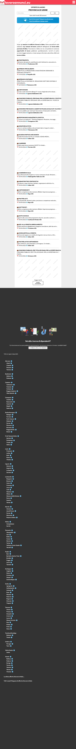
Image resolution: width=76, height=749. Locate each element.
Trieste (8, 442)
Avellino (8, 399)
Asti (7, 534)
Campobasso (10, 524)
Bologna (8, 414)
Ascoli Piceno (10, 511)
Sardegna (8, 569)
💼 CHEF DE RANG (22, 90)
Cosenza (8, 387)
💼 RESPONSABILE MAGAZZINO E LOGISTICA (30, 117)
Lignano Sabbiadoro (33, 93)
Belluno (8, 659)
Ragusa (8, 599)
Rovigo (8, 663)
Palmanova (30, 85)
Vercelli (8, 547)
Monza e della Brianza (12, 496)
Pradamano (31, 64)
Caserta (8, 404)
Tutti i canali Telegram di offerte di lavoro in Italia (18, 681)
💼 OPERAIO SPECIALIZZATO (25, 69)
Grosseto (9, 614)
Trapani (8, 603)
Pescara (8, 367)
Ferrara (8, 417)
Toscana (7, 607)
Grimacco (31, 256)
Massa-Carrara (10, 620)
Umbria (7, 641)
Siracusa (9, 601)
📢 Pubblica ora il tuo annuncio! (38, 347)
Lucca (8, 618)
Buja (29, 194)
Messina (8, 594)
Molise (7, 522)
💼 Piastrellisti (22, 198)
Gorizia (8, 438)
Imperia (8, 468)
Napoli (8, 406)
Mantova (9, 492)
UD (36, 64)
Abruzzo (7, 361)
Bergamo (9, 479)
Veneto (7, 656)
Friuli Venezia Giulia (11, 436)
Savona (8, 472)
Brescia (8, 481)
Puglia (7, 551)
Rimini (8, 432)
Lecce (8, 562)
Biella (8, 537)
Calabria (7, 382)
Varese (8, 502)
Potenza (8, 378)
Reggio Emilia (10, 429)
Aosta (8, 652)
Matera (8, 376)
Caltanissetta (10, 588)
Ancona (8, 509)
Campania (8, 397)
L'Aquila (8, 365)
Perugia (8, 644)
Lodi (7, 489)
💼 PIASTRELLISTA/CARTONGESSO (27, 242)
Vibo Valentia (10, 393)
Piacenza (9, 425)
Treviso (8, 665)
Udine (29, 138)
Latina (8, 453)
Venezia (8, 667)
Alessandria (9, 532)
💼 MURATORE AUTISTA (24, 126)
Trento (8, 637)
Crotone (8, 389)
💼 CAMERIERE (21, 143)
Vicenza (8, 671)
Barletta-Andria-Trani (12, 556)
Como (8, 483)
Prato (8, 626)
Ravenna (9, 427)
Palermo (8, 597)
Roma (8, 457)
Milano (8, 494)
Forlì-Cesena (10, 419)
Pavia (8, 498)
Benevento (9, 402)
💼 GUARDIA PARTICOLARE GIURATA (28, 135)
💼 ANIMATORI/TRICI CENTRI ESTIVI (27, 181)
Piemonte (8, 530)
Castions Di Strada (33, 219)
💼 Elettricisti (22, 207)
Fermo (8, 513)
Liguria (7, 464)
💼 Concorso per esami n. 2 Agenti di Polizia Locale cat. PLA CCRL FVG (40, 109)
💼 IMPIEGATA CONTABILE (24, 79)
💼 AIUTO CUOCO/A (23, 216)
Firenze (8, 611)
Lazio (6, 449)
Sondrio (8, 500)
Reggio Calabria (11, 391)
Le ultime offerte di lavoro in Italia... (14, 676)
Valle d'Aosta (9, 650)
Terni (7, 646)
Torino (8, 543)
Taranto (8, 564)
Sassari (8, 577)
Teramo (8, 369)
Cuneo (8, 539)
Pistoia (8, 624)
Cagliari (8, 571)
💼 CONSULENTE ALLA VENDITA (26, 233)
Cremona (9, 485)
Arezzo (8, 609)
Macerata (9, 515)
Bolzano (8, 635)
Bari (7, 554)
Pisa (7, 622)
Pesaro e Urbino (11, 517)
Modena (8, 421)
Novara (8, 541)
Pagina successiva (38, 283)
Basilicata (8, 374)
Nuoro (8, 573)
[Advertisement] (38, 33)
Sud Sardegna (10, 579)
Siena (8, 629)
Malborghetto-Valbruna (35, 176)
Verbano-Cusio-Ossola (13, 545)
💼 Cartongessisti (23, 190)
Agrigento (9, 586)
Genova (8, 466)
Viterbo (8, 459)
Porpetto (30, 74)
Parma (8, 423)
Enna (7, 592)
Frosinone (9, 451)
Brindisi (8, 558)
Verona (8, 669)
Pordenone (9, 440)
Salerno (8, 408)
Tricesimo (31, 228)
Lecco (8, 487)
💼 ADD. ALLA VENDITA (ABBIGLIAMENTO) (29, 224)
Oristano (9, 575)
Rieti (7, 455)
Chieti (8, 363)
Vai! (55, 13)
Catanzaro (9, 384)
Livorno (8, 616)
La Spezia (9, 470)
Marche (7, 507)
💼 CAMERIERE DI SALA (24, 173)
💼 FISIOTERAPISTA (23, 60)
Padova (8, 661)
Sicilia (7, 584)
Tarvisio (30, 147)
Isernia (8, 526)
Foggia (8, 560)
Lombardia (8, 477)
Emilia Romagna (10, 412)
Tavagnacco (31, 121)
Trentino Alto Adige (10, 633)
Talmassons (31, 130)
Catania (8, 590)
